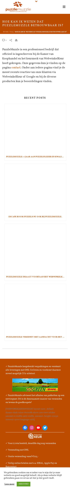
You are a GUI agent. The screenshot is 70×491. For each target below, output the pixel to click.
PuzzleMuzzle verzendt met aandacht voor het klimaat (36, 337)
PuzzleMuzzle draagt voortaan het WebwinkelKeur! (36, 277)
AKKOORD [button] (24, 484)
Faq (12, 32)
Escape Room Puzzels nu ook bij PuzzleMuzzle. (35, 217)
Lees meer (9, 484)
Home (6, 32)
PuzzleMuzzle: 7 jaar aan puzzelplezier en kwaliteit (36, 157)
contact (15, 68)
